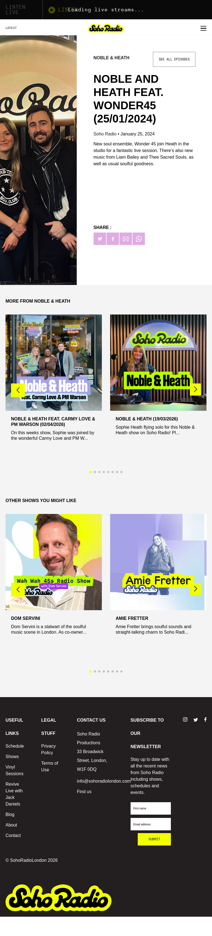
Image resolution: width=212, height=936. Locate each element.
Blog (10, 814)
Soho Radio (105, 134)
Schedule (15, 746)
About (11, 825)
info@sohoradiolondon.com (104, 781)
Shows (12, 756)
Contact (13, 835)
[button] (195, 389)
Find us (84, 791)
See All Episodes (174, 59)
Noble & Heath (112, 57)
